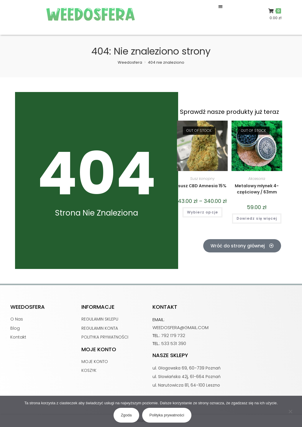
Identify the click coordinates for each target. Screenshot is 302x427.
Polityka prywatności (167, 415)
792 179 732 (173, 335)
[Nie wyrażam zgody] (290, 412)
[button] (220, 6)
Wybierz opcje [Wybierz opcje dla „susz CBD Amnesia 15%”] (202, 212)
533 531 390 (173, 343)
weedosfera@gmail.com (180, 327)
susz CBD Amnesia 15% (202, 186)
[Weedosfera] (130, 62)
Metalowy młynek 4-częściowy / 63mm (257, 189)
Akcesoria (256, 178)
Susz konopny (202, 178)
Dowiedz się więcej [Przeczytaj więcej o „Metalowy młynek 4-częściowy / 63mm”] (257, 218)
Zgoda (126, 415)
